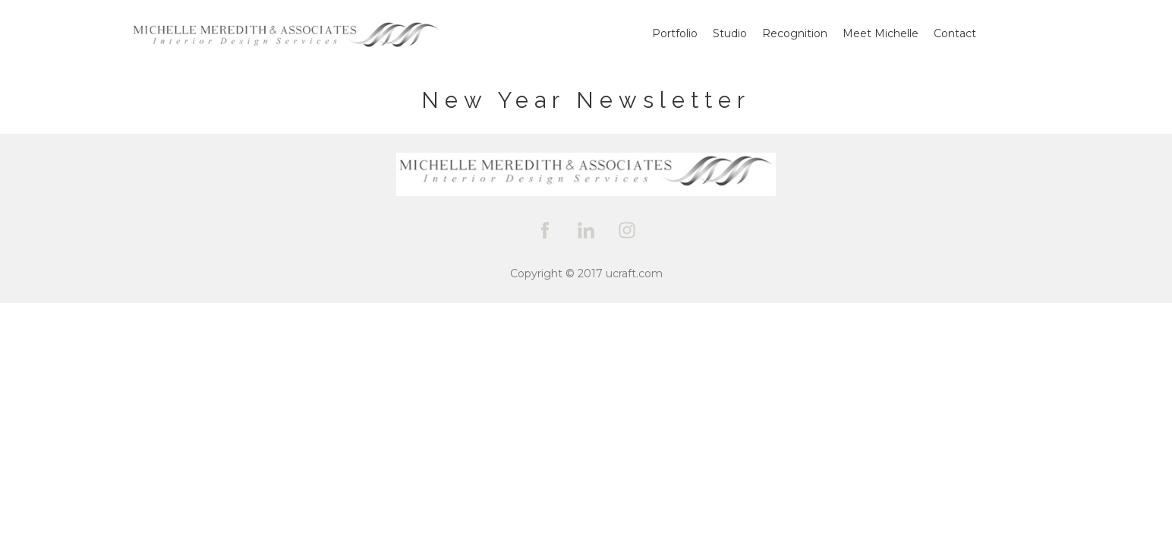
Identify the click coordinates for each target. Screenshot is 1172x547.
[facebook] (545, 230)
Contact (955, 33)
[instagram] (627, 230)
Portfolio (675, 33)
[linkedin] (586, 230)
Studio (730, 33)
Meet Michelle (880, 33)
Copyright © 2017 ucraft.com (586, 273)
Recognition (794, 33)
